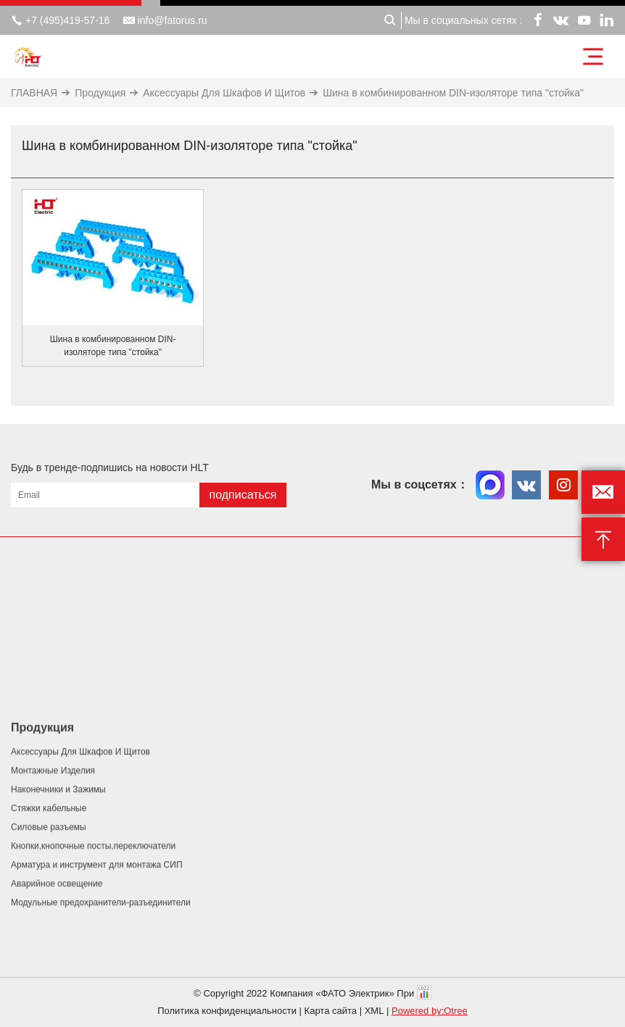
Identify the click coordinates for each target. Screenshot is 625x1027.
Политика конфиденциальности (227, 1010)
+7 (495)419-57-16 (60, 20)
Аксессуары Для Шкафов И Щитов (224, 93)
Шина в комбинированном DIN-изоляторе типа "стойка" (453, 93)
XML (374, 1010)
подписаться (242, 494)
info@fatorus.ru (165, 20)
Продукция (100, 93)
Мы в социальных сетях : (464, 20)
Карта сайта (331, 1010)
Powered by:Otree (430, 1010)
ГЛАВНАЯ (34, 93)
